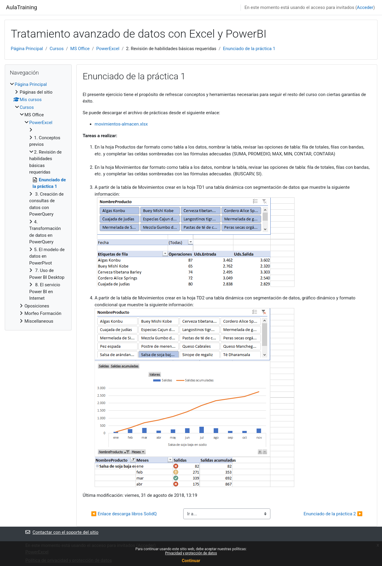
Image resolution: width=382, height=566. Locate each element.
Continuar (191, 560)
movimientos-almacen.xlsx (121, 124)
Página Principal (27, 48)
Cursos (57, 48)
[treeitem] (38, 202)
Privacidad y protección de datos (191, 553)
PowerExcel (107, 48)
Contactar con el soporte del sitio (61, 532)
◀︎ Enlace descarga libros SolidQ (124, 513)
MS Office (80, 48)
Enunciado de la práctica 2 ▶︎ (333, 513)
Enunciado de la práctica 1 (249, 48)
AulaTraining (21, 7)
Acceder (365, 7)
